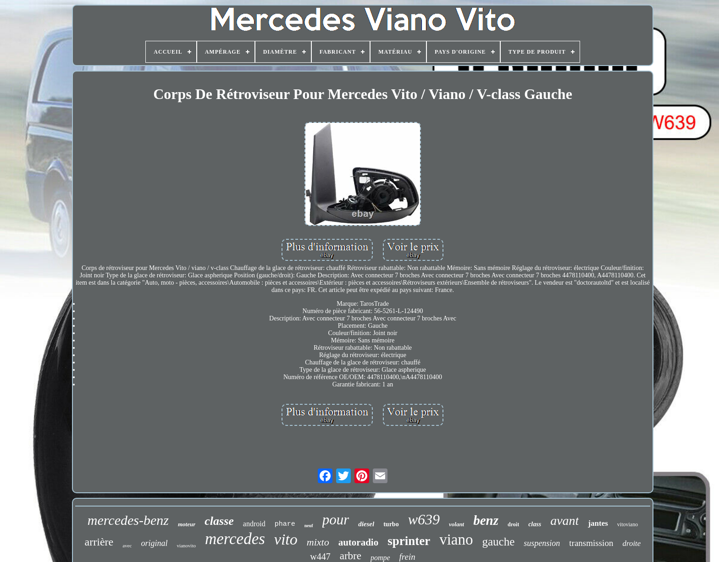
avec (127, 545)
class (534, 524)
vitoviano (627, 524)
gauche (498, 541)
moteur (186, 524)
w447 (320, 556)
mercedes (235, 539)
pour (335, 520)
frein (407, 557)
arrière (99, 542)
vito (286, 539)
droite (631, 543)
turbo (390, 524)
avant (564, 520)
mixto (318, 542)
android (254, 524)
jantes (598, 523)
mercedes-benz (128, 520)
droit (513, 524)
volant (456, 524)
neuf (308, 525)
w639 (424, 519)
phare (285, 524)
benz (485, 520)
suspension (542, 543)
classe (219, 521)
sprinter (408, 541)
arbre (350, 556)
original (154, 543)
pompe (380, 558)
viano (456, 539)
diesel (366, 524)
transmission (591, 543)
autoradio (358, 542)
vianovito (186, 545)
